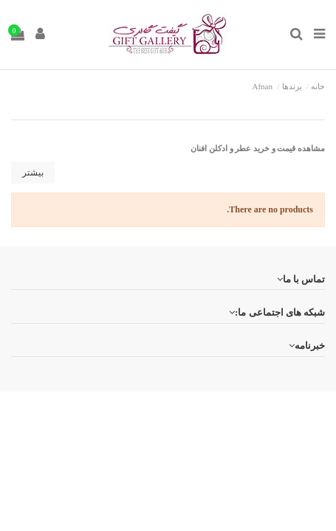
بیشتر (33, 172)
